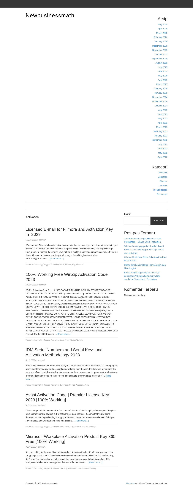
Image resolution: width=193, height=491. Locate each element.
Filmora (68, 265)
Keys (66, 385)
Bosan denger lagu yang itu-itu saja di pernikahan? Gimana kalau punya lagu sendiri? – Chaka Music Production (142, 276)
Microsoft (72, 468)
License (77, 427)
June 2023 (162, 114)
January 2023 (161, 136)
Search (127, 214)
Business (163, 172)
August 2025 (161, 63)
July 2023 (162, 110)
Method (72, 385)
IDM (61, 385)
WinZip (72, 340)
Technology (162, 194)
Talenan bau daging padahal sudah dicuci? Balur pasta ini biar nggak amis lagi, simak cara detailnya (144, 249)
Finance (163, 181)
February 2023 (160, 131)
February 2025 (160, 88)
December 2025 (159, 46)
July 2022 (162, 144)
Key (73, 265)
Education (162, 177)
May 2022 (162, 153)
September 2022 (159, 140)
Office (79, 468)
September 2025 (159, 58)
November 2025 (159, 50)
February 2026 (160, 37)
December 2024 (159, 97)
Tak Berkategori (160, 190)
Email (62, 265)
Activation (55, 265)
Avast (62, 427)
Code (62, 340)
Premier (85, 427)
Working (79, 340)
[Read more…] (57, 258)
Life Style (163, 185)
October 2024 (161, 106)
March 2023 (161, 127)
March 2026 (161, 33)
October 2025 (161, 54)
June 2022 (162, 148)
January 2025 (161, 93)
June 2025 (162, 71)
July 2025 (162, 67)
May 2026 (162, 24)
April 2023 (162, 123)
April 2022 (162, 157)
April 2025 (162, 80)
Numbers (79, 385)
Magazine (130, 483)
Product (85, 468)
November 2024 (159, 101)
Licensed (79, 265)
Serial (86, 385)
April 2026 (162, 28)
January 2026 (161, 41)
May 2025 (162, 75)
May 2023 (162, 118)
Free (67, 340)
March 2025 (161, 84)
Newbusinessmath (50, 15)
